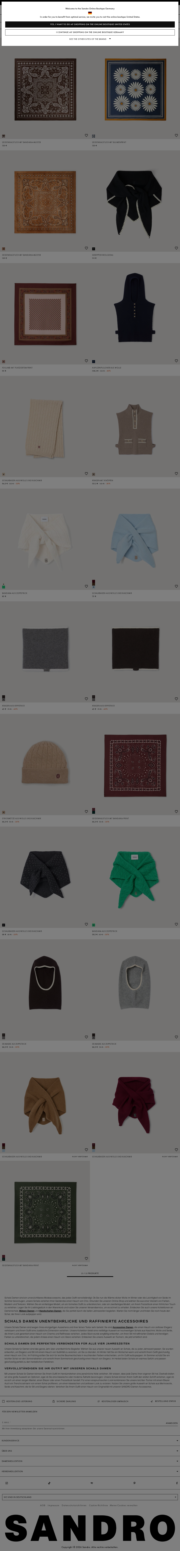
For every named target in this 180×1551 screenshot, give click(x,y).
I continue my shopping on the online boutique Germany (90, 32)
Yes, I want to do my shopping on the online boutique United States (90, 24)
